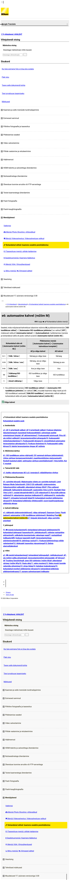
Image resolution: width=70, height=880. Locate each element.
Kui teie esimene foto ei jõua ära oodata (18, 69)
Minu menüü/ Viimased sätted (18, 271)
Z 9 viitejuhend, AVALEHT (11, 34)
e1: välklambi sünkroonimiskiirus (16, 512)
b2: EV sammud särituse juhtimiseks (46, 455)
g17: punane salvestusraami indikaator (33, 571)
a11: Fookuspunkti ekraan (29, 441)
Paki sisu (5, 77)
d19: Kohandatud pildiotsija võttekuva (24, 501)
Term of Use (10, 595)
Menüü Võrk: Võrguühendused (17, 264)
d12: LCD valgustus (39, 493)
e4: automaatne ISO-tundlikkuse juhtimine (26, 515)
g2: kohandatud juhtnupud (36, 555)
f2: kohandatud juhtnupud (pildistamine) (41, 530)
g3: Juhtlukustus (54, 555)
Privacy (8, 592)
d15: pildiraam (46, 495)
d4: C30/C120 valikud (31, 484)
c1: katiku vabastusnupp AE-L (15, 473)
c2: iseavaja (32, 473)
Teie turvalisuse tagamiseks (13, 93)
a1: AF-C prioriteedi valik (13, 430)
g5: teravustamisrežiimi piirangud (38, 558)
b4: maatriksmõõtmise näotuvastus (44, 458)
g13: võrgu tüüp (25, 566)
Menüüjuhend (22, 304)
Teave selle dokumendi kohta (13, 85)
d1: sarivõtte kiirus (10, 482)
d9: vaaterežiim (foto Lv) (40, 490)
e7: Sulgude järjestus (36, 518)
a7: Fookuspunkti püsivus (45, 435)
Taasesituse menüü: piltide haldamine (20, 251)
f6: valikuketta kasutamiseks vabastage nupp (30, 535)
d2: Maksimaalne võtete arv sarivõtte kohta (36, 482)
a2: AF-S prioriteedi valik (33, 430)
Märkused (6, 102)
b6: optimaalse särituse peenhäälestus (35, 461)
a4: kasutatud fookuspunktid (27, 433)
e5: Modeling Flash (51, 515)
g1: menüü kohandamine (14, 555)
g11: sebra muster (37, 563)
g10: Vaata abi (24, 563)
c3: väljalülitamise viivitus (47, 473)
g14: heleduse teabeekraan (43, 566)
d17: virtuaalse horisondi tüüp (19, 498)
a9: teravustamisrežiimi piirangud (31, 438)
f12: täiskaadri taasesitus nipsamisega (28, 543)
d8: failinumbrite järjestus (19, 490)
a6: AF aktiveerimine (27, 435)
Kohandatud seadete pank (13, 421)
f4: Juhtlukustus (38, 532)
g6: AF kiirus (57, 558)
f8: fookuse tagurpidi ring (23, 538)
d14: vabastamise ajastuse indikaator (25, 495)
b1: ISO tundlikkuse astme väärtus (17, 455)
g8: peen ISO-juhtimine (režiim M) (35, 561)
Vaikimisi (7, 226)
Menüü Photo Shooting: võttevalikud (19, 232)
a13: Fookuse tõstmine (33, 444)
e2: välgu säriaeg (37, 512)
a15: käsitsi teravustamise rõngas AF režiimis (26, 446)
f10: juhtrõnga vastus (27, 541)
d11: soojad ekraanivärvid (20, 493)
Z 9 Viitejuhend (12, 304)
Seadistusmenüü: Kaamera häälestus (19, 258)
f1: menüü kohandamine (14, 530)
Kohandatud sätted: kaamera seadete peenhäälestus (26, 245)
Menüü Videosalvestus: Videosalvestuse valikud (24, 238)
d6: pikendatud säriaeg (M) (34, 487)
